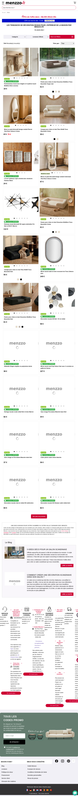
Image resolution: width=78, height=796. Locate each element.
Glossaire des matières (8, 781)
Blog (2, 766)
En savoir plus (11, 693)
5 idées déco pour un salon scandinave (47, 549)
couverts (14, 532)
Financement (5, 775)
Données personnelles (34, 775)
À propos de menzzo (33, 769)
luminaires (6, 532)
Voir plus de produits (39, 516)
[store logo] (39, 2)
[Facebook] (56, 761)
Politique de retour (7, 772)
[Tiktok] (73, 761)
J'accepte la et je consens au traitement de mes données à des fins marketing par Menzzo (14, 750)
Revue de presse (32, 778)
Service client (5, 778)
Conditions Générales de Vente (37, 772)
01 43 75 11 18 (39, 614)
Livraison (4, 769)
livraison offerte (38, 37)
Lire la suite (67, 565)
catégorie (15, 37)
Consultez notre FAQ (16, 667)
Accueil (3, 12)
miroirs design (64, 531)
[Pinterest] (68, 761)
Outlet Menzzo (31, 766)
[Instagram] (62, 761)
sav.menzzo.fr (18, 617)
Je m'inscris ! (14, 742)
